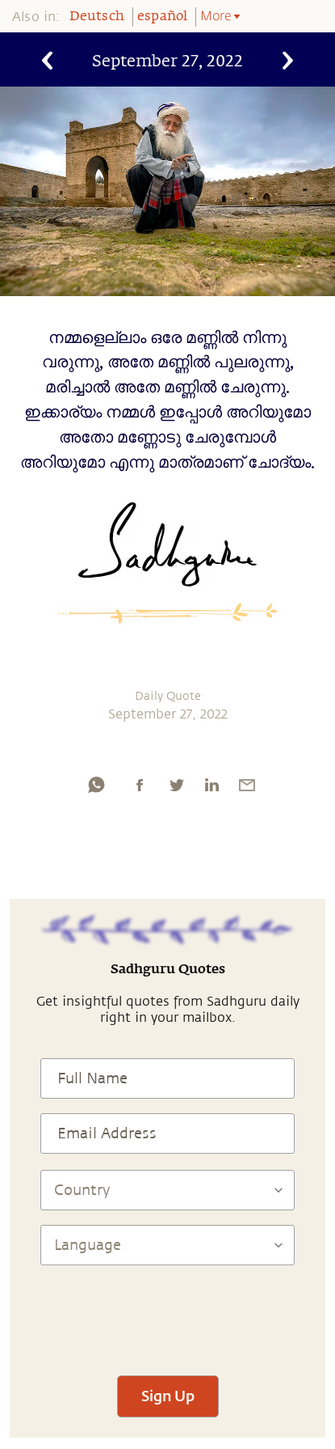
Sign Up (168, 1395)
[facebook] (140, 785)
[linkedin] (211, 784)
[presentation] (168, 1313)
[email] (247, 784)
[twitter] (176, 784)
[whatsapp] (96, 784)
